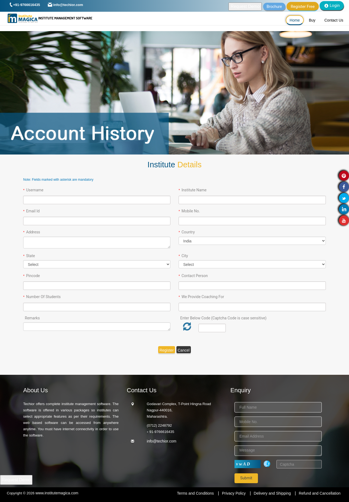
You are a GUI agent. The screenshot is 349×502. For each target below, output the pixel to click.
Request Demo (245, 6)
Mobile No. (191, 211)
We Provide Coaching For (203, 297)
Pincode (33, 276)
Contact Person (195, 276)
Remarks (32, 318)
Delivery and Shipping (273, 493)
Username (35, 190)
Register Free (303, 6)
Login (332, 5)
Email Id (33, 211)
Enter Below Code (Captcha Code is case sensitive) (223, 318)
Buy (312, 20)
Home (295, 20)
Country (188, 232)
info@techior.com (161, 441)
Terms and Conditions (195, 493)
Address (33, 232)
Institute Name (194, 190)
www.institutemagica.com (56, 493)
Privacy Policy (234, 493)
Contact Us (333, 20)
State (30, 256)
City (185, 256)
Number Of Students (43, 297)
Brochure (274, 6)
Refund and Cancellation (320, 493)
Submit (246, 478)
